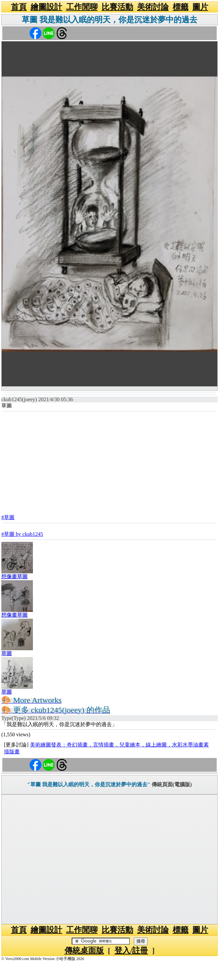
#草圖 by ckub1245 (22, 534)
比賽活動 (117, 7)
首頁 (19, 7)
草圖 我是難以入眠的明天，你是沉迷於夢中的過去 (109, 19)
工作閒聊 (82, 7)
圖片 (200, 7)
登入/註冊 (131, 950)
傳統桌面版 (84, 950)
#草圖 (7, 517)
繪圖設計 (46, 7)
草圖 (6, 653)
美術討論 (153, 7)
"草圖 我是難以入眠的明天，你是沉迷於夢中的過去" (88, 784)
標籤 (180, 7)
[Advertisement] (109, 461)
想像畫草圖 (14, 576)
